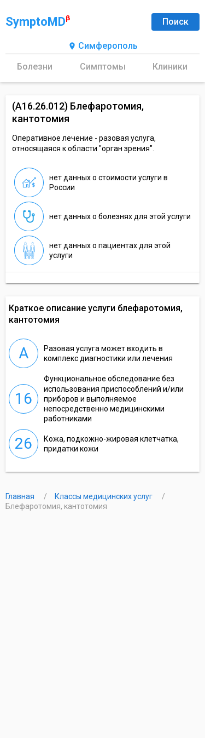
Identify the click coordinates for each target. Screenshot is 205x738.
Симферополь (103, 46)
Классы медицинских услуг (104, 496)
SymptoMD (37, 21)
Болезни (34, 66)
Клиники (170, 66)
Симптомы (103, 66)
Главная (20, 496)
